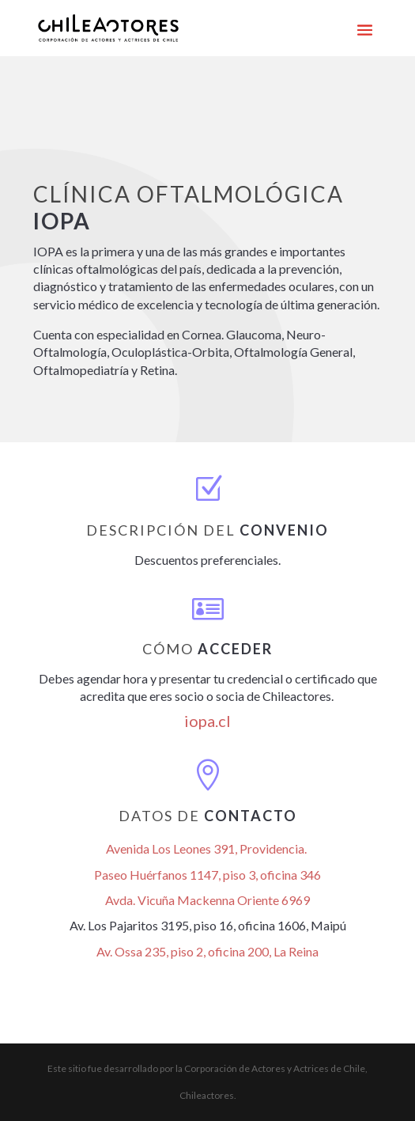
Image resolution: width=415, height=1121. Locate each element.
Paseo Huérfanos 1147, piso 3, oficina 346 (207, 874)
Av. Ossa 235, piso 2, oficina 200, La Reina (207, 951)
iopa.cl (207, 720)
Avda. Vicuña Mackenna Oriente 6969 (207, 899)
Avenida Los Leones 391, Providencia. (207, 848)
